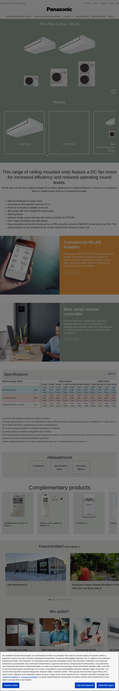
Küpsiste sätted (11, 685)
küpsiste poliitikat (10, 677)
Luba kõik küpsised (84, 685)
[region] (59, 671)
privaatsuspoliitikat (29, 677)
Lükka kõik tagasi (105, 685)
